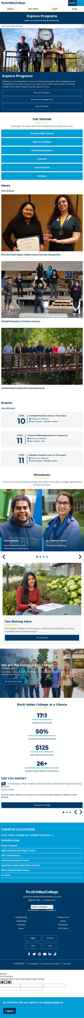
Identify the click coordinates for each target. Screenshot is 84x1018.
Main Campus (9, 845)
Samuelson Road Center (15, 860)
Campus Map (21, 917)
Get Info (33, 9)
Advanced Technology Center (18, 850)
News (21, 928)
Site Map (66, 964)
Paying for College (42, 805)
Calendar (21, 925)
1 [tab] (37, 557)
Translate (46, 910)
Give (74, 9)
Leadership (21, 921)
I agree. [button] (9, 1011)
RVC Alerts (63, 928)
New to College (42, 142)
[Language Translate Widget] (42, 907)
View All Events (8, 408)
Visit (55, 9)
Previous (4, 557)
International (42, 167)
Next (80, 557)
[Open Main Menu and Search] (80, 3)
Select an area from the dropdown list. (42, 20)
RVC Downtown (10, 855)
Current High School (42, 133)
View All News (7, 191)
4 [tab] (47, 557)
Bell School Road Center (15, 870)
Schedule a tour (10, 840)
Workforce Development (42, 99)
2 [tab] (40, 557)
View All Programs (42, 93)
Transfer (42, 159)
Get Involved (42, 638)
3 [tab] (44, 557)
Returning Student (42, 150)
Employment (63, 917)
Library (63, 921)
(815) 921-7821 (34, 900)
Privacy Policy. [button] (52, 1002)
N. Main (5, 875)
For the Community (13, 681)
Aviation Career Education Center (20, 865)
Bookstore (63, 925)
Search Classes (42, 106)
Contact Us (48, 900)
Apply (10, 9)
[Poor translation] (7, 982)
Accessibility (32, 964)
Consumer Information (50, 964)
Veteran (42, 176)
